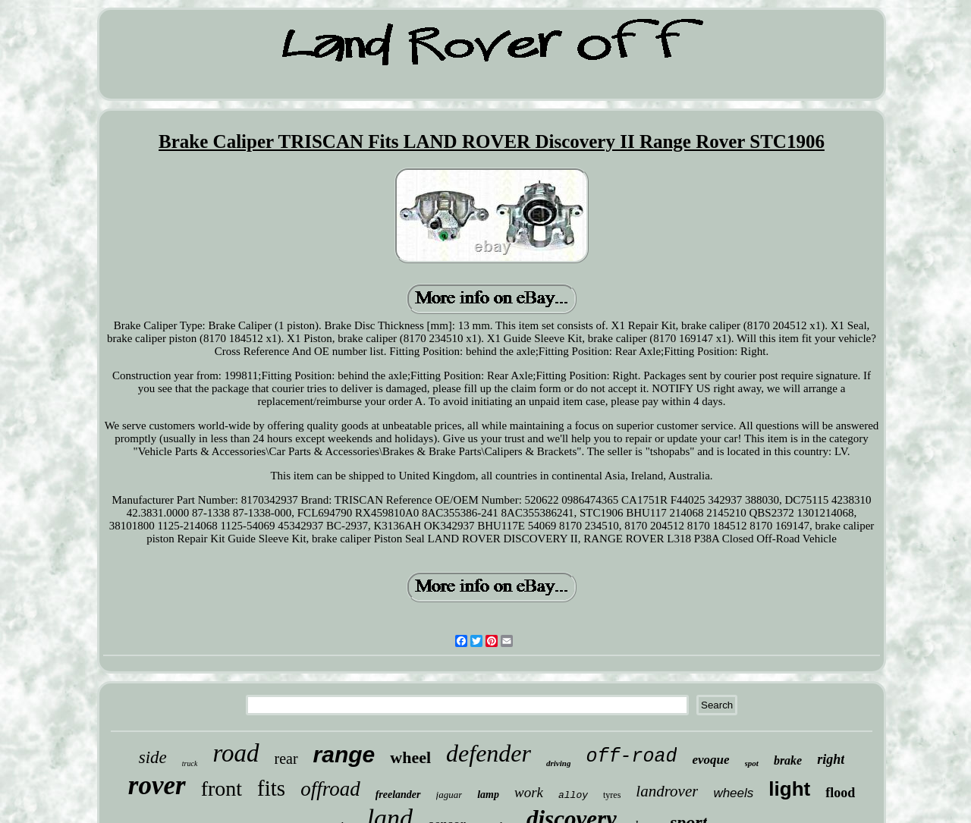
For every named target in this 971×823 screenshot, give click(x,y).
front (221, 788)
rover (157, 785)
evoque (710, 759)
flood (840, 792)
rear (286, 758)
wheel (410, 757)
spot (752, 763)
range (344, 754)
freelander (398, 794)
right (830, 759)
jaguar (449, 794)
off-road (631, 757)
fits (271, 788)
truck (190, 763)
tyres (612, 795)
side (153, 757)
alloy (573, 795)
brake (788, 760)
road (235, 753)
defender (488, 753)
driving (558, 763)
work (528, 792)
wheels (733, 793)
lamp (488, 794)
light (789, 788)
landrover (667, 791)
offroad (330, 788)
